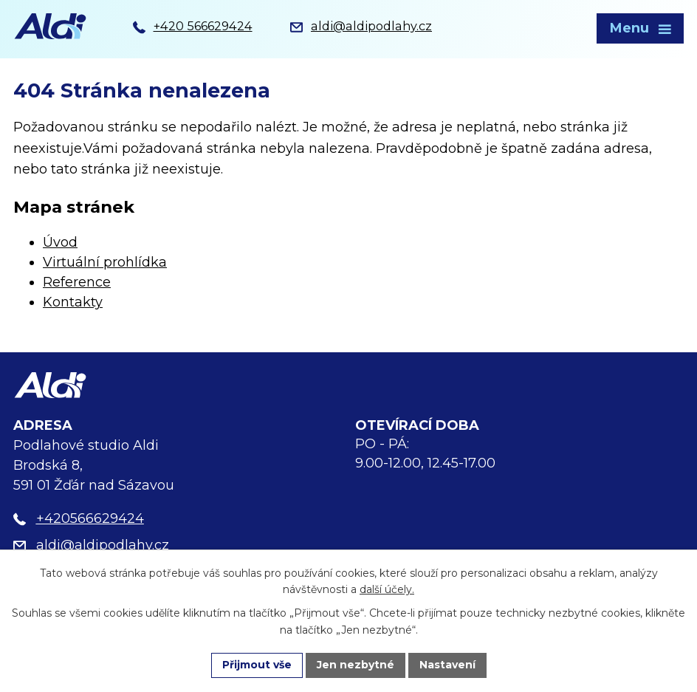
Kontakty (73, 302)
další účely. (387, 590)
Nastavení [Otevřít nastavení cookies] (447, 664)
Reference (77, 282)
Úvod (60, 242)
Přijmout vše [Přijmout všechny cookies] (257, 664)
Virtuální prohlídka (105, 262)
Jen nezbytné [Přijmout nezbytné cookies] (355, 664)
